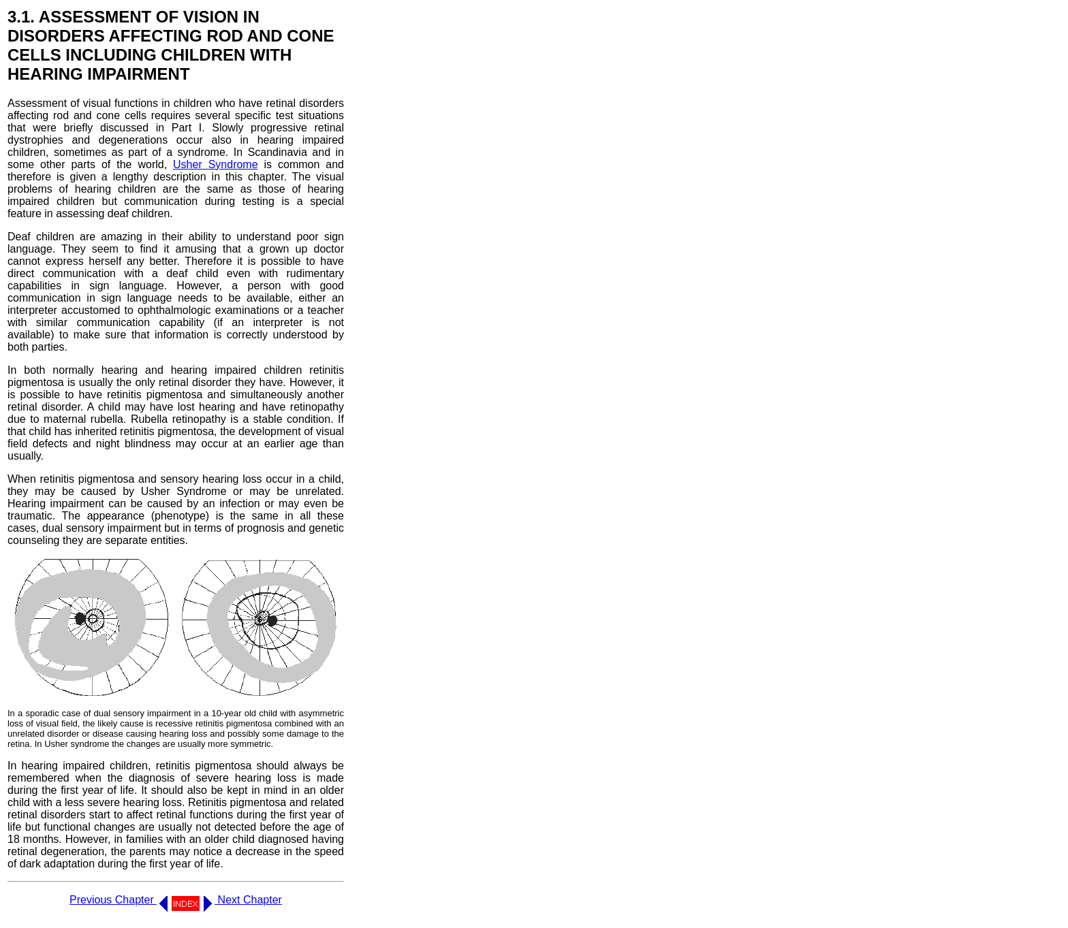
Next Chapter (242, 900)
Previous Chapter (118, 900)
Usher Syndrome (215, 164)
